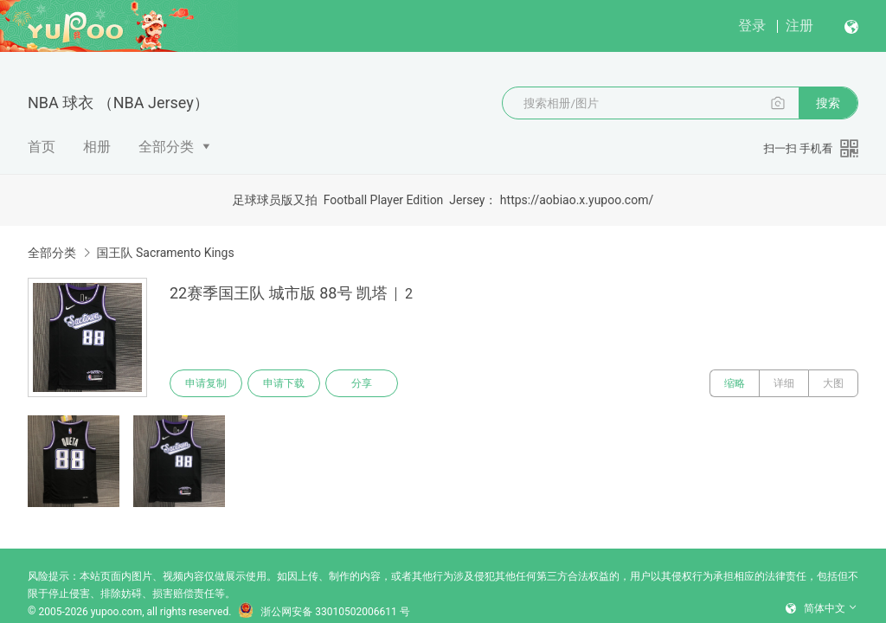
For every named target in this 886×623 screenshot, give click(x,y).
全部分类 (166, 146)
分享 (361, 383)
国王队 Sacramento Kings (165, 253)
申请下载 (284, 383)
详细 (784, 383)
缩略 (734, 383)
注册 (799, 25)
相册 (97, 146)
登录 (752, 25)
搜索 (828, 103)
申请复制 (206, 383)
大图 (833, 383)
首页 (41, 146)
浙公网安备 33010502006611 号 (323, 612)
